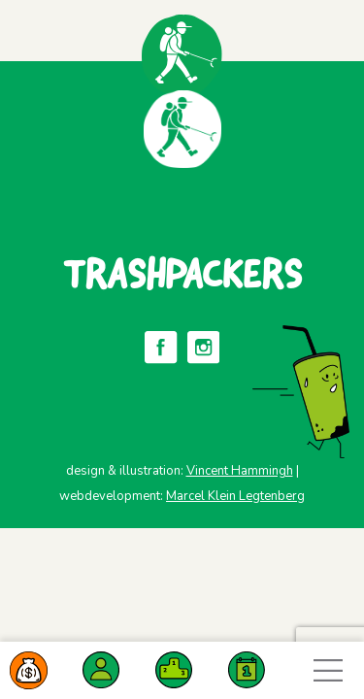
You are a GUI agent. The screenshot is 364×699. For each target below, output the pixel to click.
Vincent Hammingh (239, 471)
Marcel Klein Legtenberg (235, 496)
